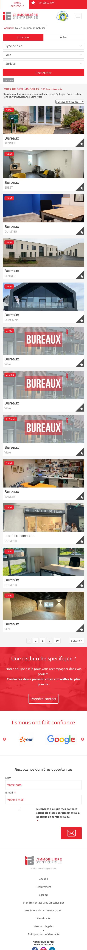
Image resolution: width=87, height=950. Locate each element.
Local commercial (19, 535)
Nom (8, 777)
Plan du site (43, 918)
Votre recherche (17, 4)
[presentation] (32, 833)
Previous (4, 739)
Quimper (61, 94)
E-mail (10, 792)
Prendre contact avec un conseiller (43, 902)
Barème (43, 894)
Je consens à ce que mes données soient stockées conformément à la (59, 815)
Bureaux (11, 138)
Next (82, 739)
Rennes (7, 96)
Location (23, 37)
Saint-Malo (36, 96)
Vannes (16, 96)
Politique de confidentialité (44, 934)
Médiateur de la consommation (43, 910)
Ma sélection (43, 2)
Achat (64, 37)
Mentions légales (43, 926)
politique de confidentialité (53, 817)
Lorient (78, 94)
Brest (70, 94)
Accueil (8, 28)
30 (57, 640)
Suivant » (76, 640)
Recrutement (43, 886)
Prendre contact (43, 698)
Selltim (53, 868)
